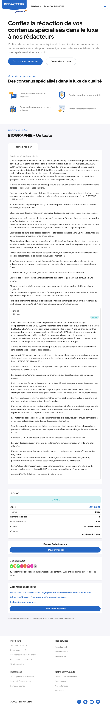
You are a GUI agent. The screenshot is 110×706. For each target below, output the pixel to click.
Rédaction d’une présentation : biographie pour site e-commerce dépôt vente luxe (50, 592)
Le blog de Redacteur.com (20, 681)
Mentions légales (17, 664)
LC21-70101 (94, 507)
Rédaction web (61, 656)
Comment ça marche (18, 645)
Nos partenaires (61, 686)
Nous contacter (61, 681)
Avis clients (59, 690)
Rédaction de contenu (18, 618)
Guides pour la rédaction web (22, 676)
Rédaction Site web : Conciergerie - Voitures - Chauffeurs (38, 597)
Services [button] (36, 6)
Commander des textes (25, 61)
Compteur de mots (17, 686)
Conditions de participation (66, 676)
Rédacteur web (61, 647)
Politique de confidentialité (21, 659)
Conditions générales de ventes (23, 655)
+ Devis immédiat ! (55, 549)
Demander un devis (61, 61)
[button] (105, 6)
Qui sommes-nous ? (18, 650)
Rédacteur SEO (61, 651)
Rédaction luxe (40, 618)
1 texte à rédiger (23, 146)
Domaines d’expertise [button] (55, 6)
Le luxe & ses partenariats (22, 602)
